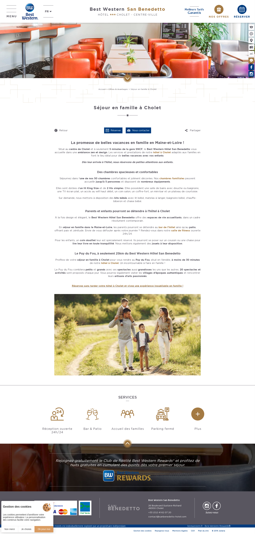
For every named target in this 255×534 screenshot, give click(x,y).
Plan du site (203, 531)
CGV (193, 531)
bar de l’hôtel (167, 227)
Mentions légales (180, 531)
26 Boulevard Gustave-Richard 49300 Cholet (164, 506)
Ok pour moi (44, 529)
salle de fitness (180, 230)
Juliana (222, 531)
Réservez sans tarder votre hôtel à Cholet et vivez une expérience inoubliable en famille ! (127, 285)
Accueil (102, 89)
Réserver (116, 130)
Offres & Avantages (118, 89)
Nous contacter (140, 130)
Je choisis (26, 529)
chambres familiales (171, 178)
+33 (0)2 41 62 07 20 (159, 512)
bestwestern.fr (195, 526)
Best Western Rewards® (218, 526)
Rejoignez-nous (162, 531)
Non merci (9, 529)
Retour (63, 130)
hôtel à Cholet (162, 152)
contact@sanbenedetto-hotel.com (167, 516)
